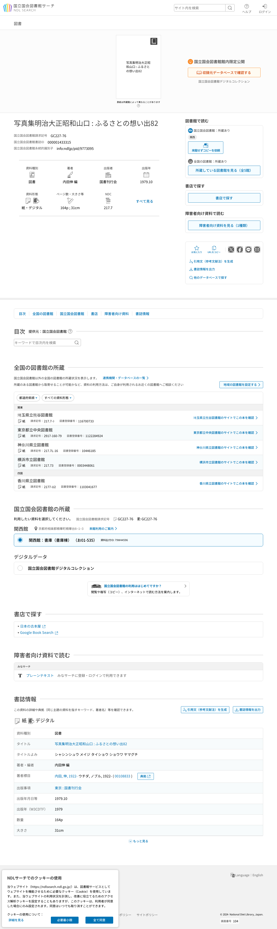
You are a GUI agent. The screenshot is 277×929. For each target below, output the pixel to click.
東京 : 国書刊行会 (68, 787)
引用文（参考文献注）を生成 (211, 261)
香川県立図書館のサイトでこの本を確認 (229, 483)
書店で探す (224, 197)
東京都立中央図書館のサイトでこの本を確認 (226, 432)
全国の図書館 (42, 313)
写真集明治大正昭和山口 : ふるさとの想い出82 (91, 743)
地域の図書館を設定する (243, 384)
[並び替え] (28, 397)
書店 (94, 313)
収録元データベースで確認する (223, 72)
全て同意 (99, 920)
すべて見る (144, 201)
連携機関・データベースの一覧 (126, 378)
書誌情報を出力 (202, 269)
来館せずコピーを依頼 (206, 147)
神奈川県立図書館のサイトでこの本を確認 (227, 447)
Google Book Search (39, 632)
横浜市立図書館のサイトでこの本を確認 (229, 462)
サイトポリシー (147, 915)
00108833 (122, 775)
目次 (22, 313)
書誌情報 (142, 313)
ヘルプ (246, 8)
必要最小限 (64, 920)
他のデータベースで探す (208, 277)
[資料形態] (58, 397)
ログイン (265, 8)
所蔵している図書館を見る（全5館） (224, 170)
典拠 (145, 776)
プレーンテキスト (40, 675)
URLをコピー (214, 249)
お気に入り (196, 249)
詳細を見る (16, 920)
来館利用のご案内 (104, 528)
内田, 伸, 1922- (66, 775)
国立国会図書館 (72, 313)
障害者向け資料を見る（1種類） (224, 225)
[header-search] (204, 7)
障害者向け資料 (117, 313)
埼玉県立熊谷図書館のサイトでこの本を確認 (226, 417)
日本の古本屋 (33, 626)
